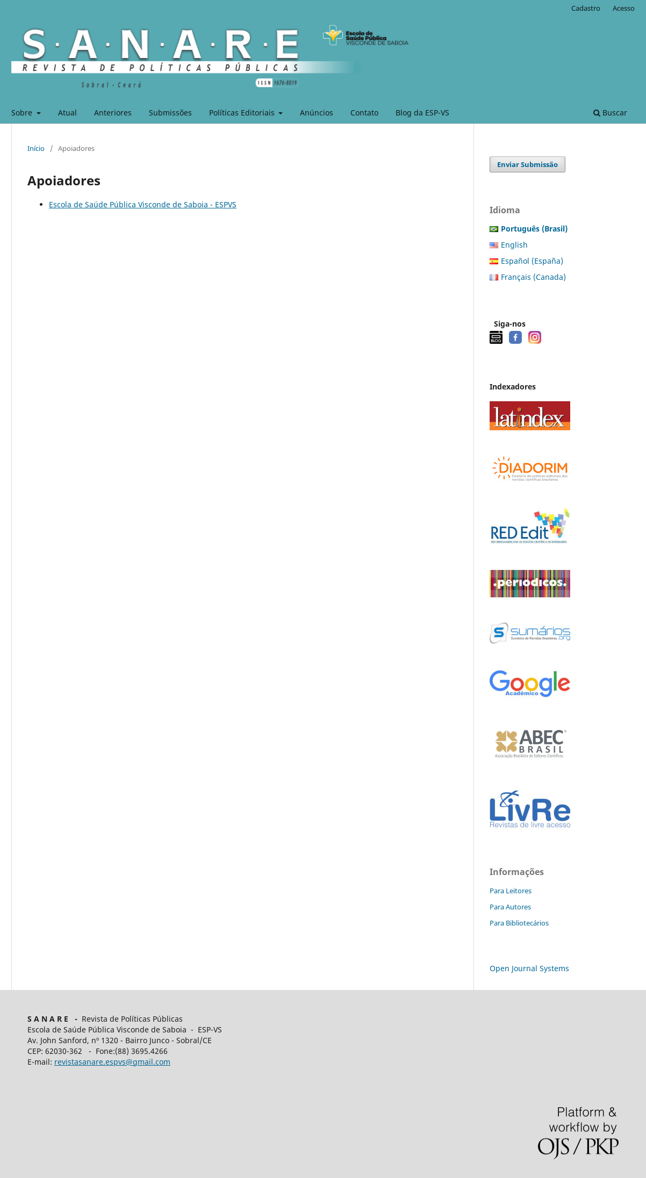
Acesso (624, 8)
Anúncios (316, 112)
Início (36, 148)
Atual (67, 112)
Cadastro (585, 8)
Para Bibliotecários (519, 923)
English (514, 245)
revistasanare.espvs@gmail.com (112, 1062)
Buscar (610, 112)
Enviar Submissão (527, 164)
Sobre (22, 112)
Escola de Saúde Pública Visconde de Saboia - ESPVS (142, 204)
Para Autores (510, 907)
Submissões (170, 112)
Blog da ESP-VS (422, 112)
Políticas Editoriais (243, 112)
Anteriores (113, 112)
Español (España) (532, 261)
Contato (364, 112)
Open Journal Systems (529, 968)
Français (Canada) (533, 277)
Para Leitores (511, 890)
